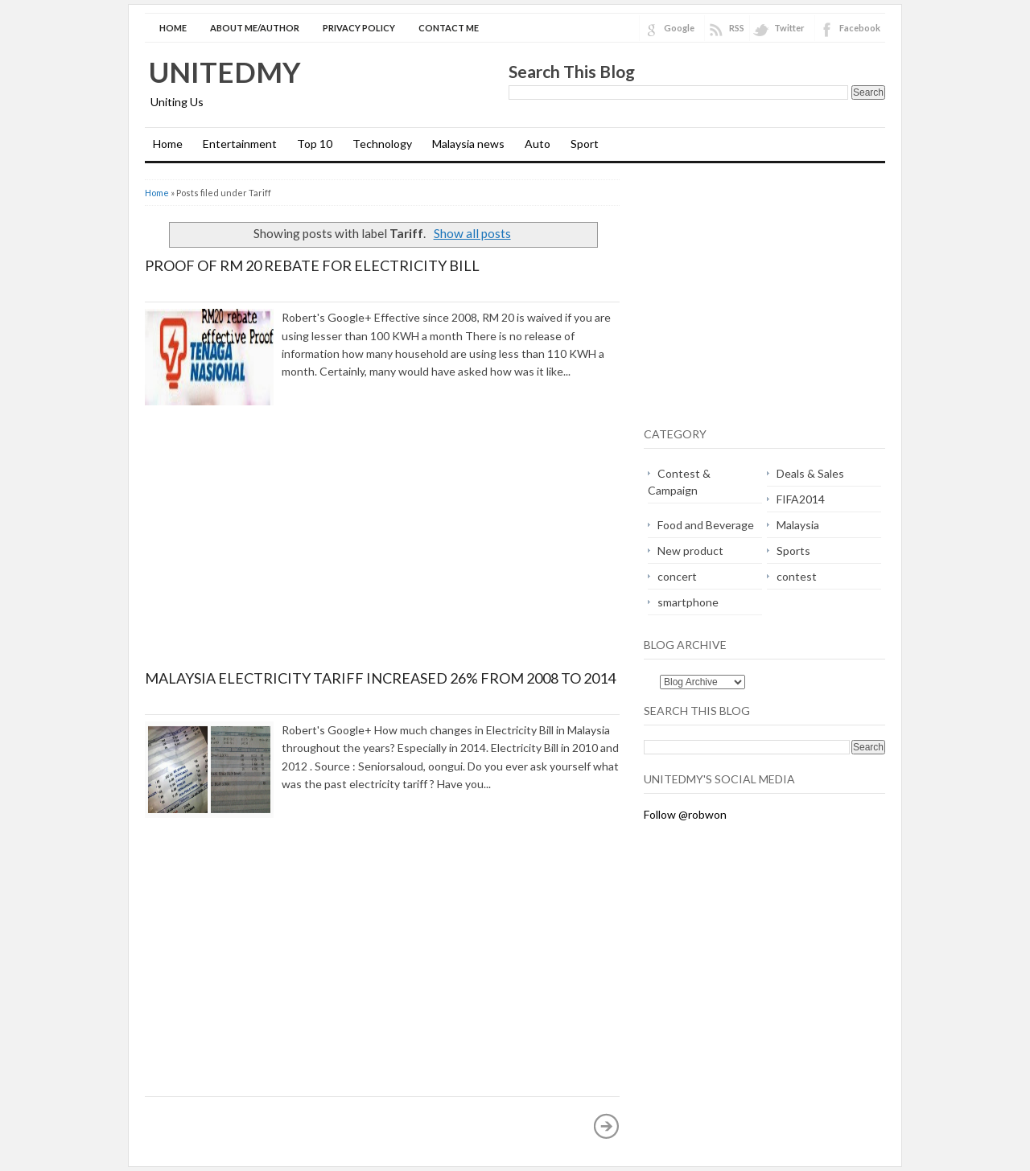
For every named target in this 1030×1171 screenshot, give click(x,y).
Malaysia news (468, 143)
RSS (736, 28)
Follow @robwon (685, 814)
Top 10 (314, 143)
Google (679, 28)
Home (173, 28)
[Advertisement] (280, 551)
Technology (382, 143)
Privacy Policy (359, 28)
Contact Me (448, 28)
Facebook (859, 28)
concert (677, 576)
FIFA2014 (801, 499)
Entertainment (240, 143)
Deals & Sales (810, 473)
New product (690, 550)
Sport (585, 143)
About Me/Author (254, 28)
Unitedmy (225, 71)
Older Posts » (607, 1126)
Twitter (789, 28)
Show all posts (472, 233)
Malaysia (798, 525)
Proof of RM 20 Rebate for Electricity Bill (312, 265)
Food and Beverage (705, 525)
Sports (793, 550)
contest (797, 576)
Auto (537, 143)
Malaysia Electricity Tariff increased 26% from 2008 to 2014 (380, 678)
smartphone (688, 602)
